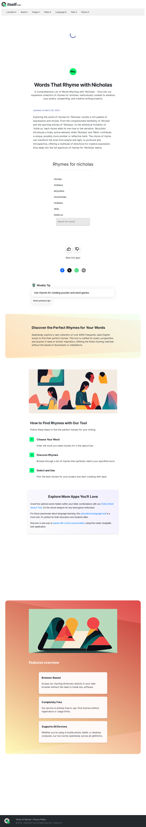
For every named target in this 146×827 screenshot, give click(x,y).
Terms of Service (23, 819)
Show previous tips (41, 300)
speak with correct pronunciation (69, 523)
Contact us (57, 823)
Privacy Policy (39, 819)
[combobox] (73, 222)
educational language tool (93, 513)
